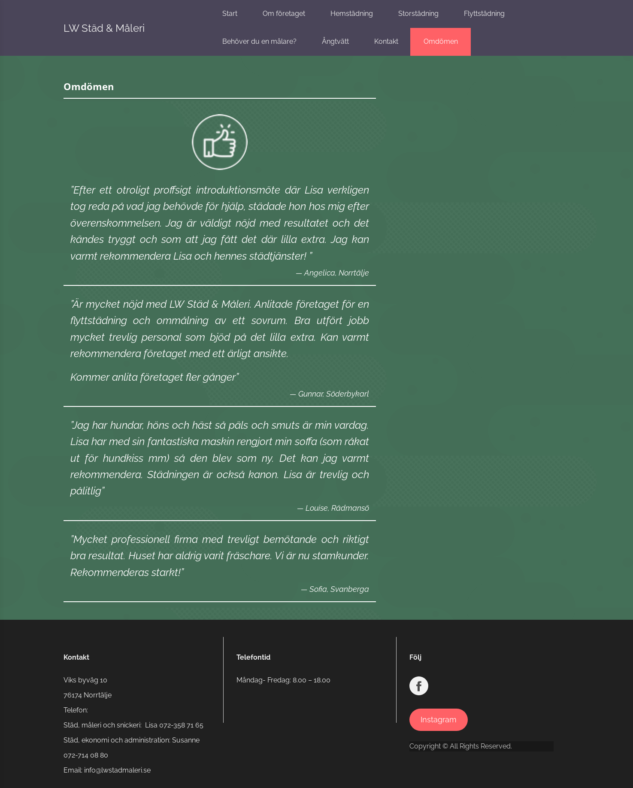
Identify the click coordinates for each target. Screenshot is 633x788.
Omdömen (441, 41)
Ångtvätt (335, 41)
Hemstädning (351, 13)
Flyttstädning (484, 13)
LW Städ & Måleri (104, 28)
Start (229, 13)
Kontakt (386, 41)
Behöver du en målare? (259, 41)
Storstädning (418, 13)
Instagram (439, 719)
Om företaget (284, 13)
